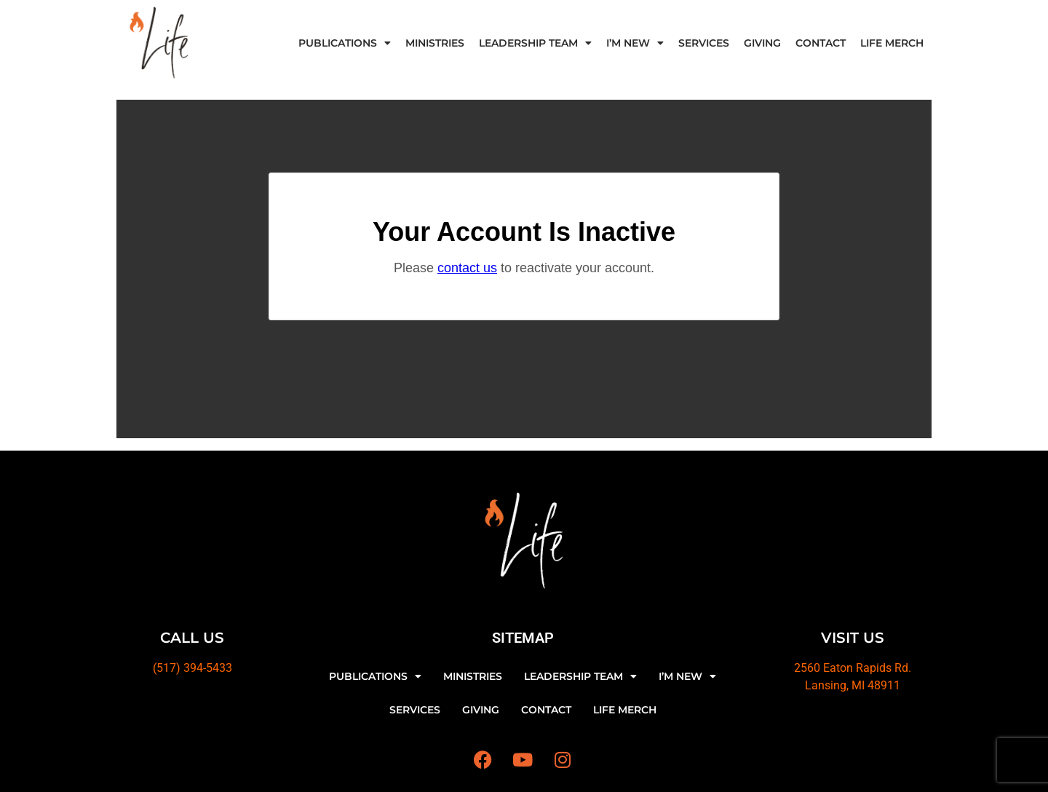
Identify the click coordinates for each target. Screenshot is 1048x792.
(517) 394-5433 (192, 668)
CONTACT (820, 43)
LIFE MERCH (892, 43)
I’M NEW (635, 43)
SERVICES (703, 43)
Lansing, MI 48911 (852, 685)
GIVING (762, 43)
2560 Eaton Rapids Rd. (852, 668)
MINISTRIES (434, 43)
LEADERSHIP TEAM (535, 43)
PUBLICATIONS (344, 43)
